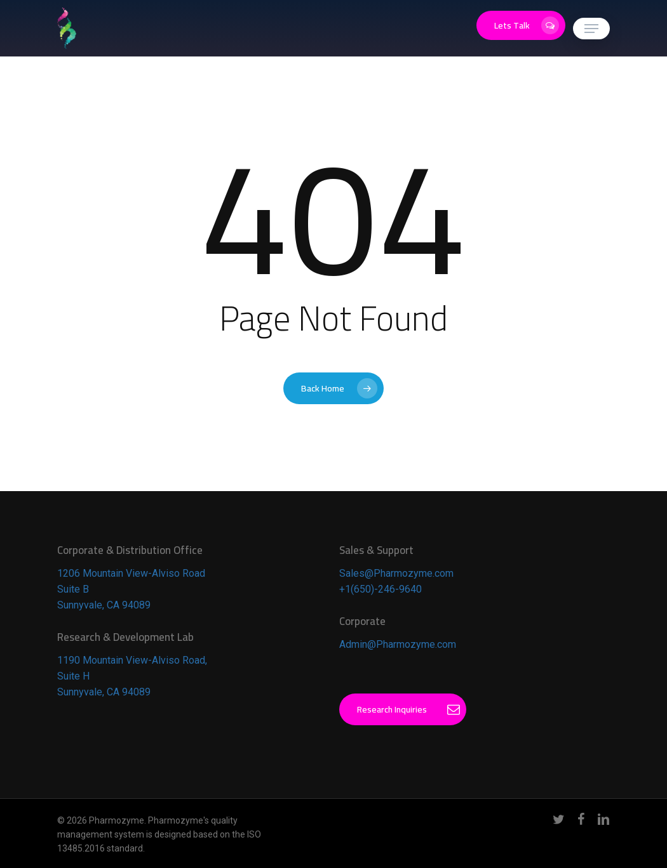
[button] (591, 28)
